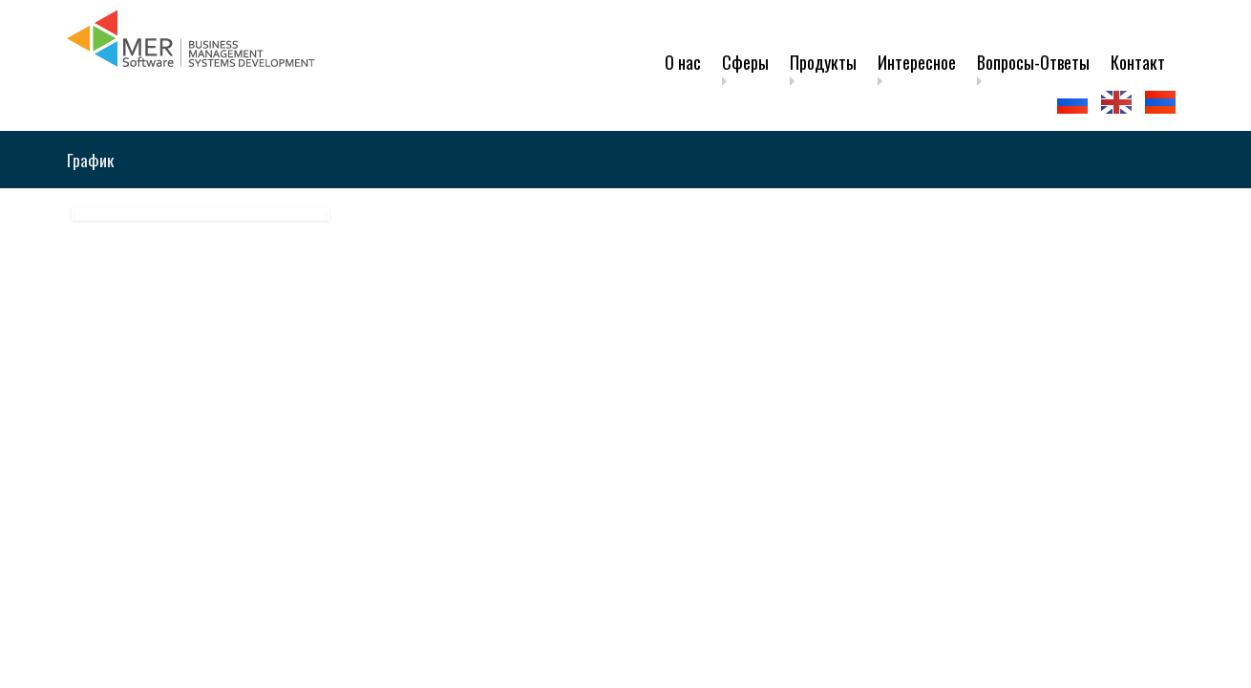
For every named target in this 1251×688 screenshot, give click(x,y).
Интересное (917, 62)
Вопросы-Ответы (1033, 62)
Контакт (1138, 62)
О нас (683, 62)
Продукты (823, 62)
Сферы (745, 62)
